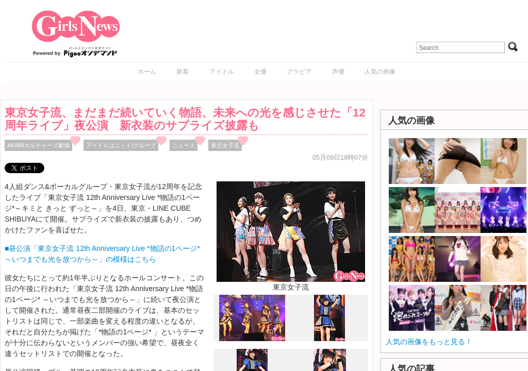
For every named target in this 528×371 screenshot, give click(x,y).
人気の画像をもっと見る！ (429, 342)
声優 (338, 71)
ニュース (183, 145)
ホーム (147, 71)
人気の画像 (380, 71)
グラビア (299, 71)
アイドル (221, 71)
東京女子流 (225, 145)
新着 (182, 71)
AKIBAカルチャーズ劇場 (38, 145)
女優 (260, 71)
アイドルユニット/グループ (121, 145)
